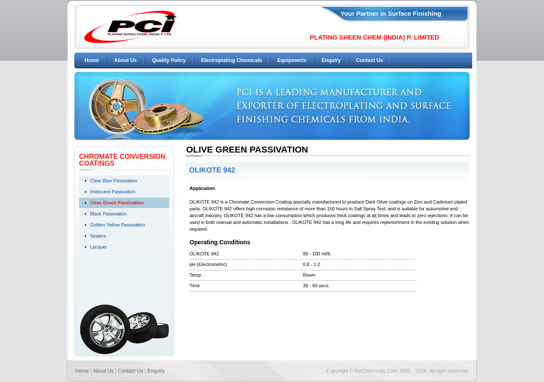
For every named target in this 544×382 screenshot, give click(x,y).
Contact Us (369, 60)
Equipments (291, 60)
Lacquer (98, 246)
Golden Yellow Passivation (117, 224)
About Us (125, 60)
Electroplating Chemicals (231, 60)
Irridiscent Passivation (113, 191)
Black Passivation (108, 213)
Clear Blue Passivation (113, 180)
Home (92, 60)
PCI (130, 27)
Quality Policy (169, 60)
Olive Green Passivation (117, 202)
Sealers (98, 235)
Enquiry (331, 60)
